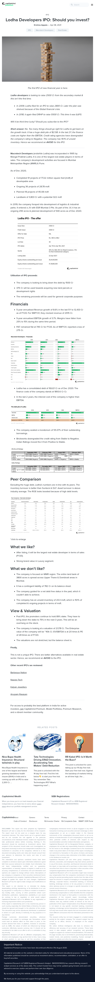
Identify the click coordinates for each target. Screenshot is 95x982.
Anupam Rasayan (18, 694)
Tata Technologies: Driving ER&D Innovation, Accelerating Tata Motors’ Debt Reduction (47, 761)
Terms (46, 817)
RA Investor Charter (51, 821)
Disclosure (33, 821)
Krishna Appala (41, 25)
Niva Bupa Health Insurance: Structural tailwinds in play (13, 759)
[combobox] (79, 5)
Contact (81, 817)
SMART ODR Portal (85, 821)
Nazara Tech (16, 679)
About (16, 817)
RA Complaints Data (68, 821)
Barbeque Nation (18, 672)
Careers (32, 817)
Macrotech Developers (44, 30)
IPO (47, 15)
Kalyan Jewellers (18, 687)
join (22, 709)
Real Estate (62, 30)
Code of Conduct (20, 821)
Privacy (64, 817)
